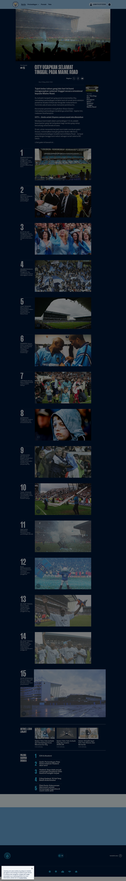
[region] (17, 873)
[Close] (32, 868)
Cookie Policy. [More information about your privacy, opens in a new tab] (23, 877)
